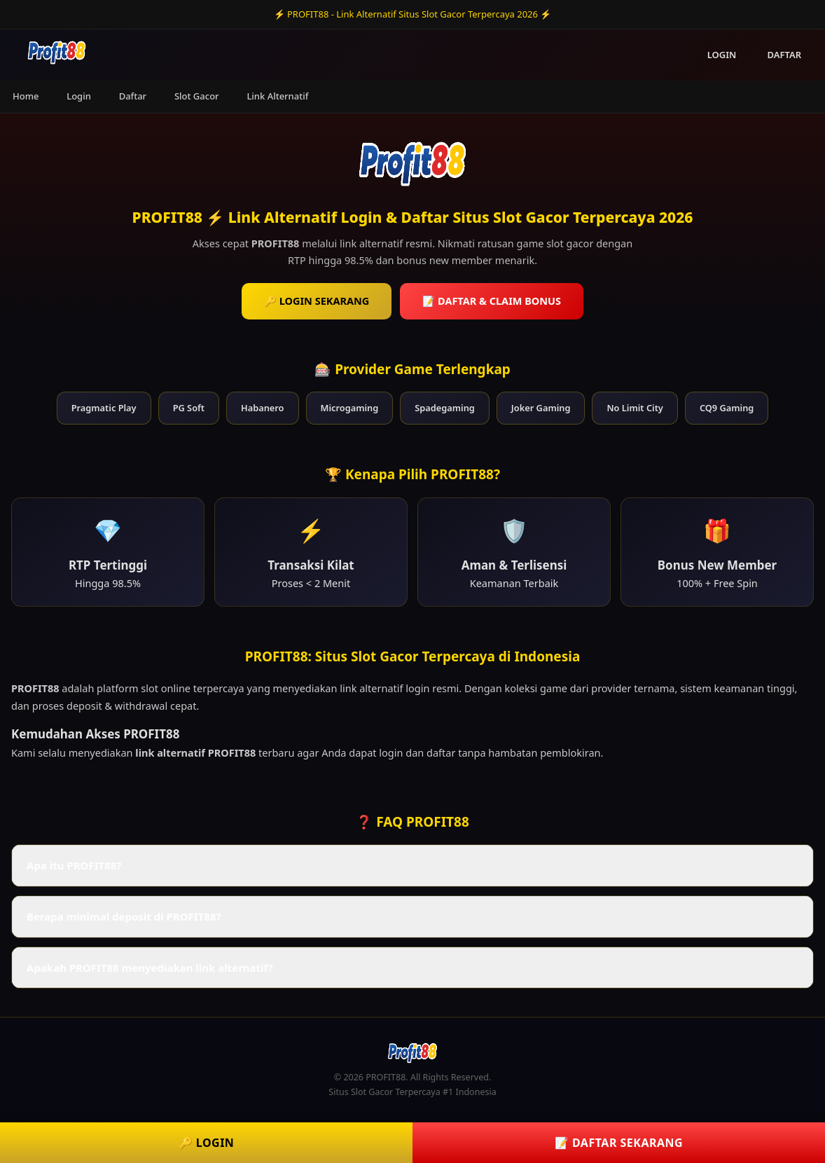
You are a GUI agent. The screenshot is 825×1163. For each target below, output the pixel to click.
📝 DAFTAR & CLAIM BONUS (491, 301)
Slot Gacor (196, 96)
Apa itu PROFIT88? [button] (74, 865)
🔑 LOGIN (207, 1142)
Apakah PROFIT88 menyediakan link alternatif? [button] (150, 968)
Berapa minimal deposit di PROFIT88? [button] (124, 916)
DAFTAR (784, 54)
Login (79, 96)
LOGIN (722, 54)
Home (26, 96)
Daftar (133, 96)
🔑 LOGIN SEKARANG (316, 301)
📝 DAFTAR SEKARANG (619, 1142)
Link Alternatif (277, 96)
